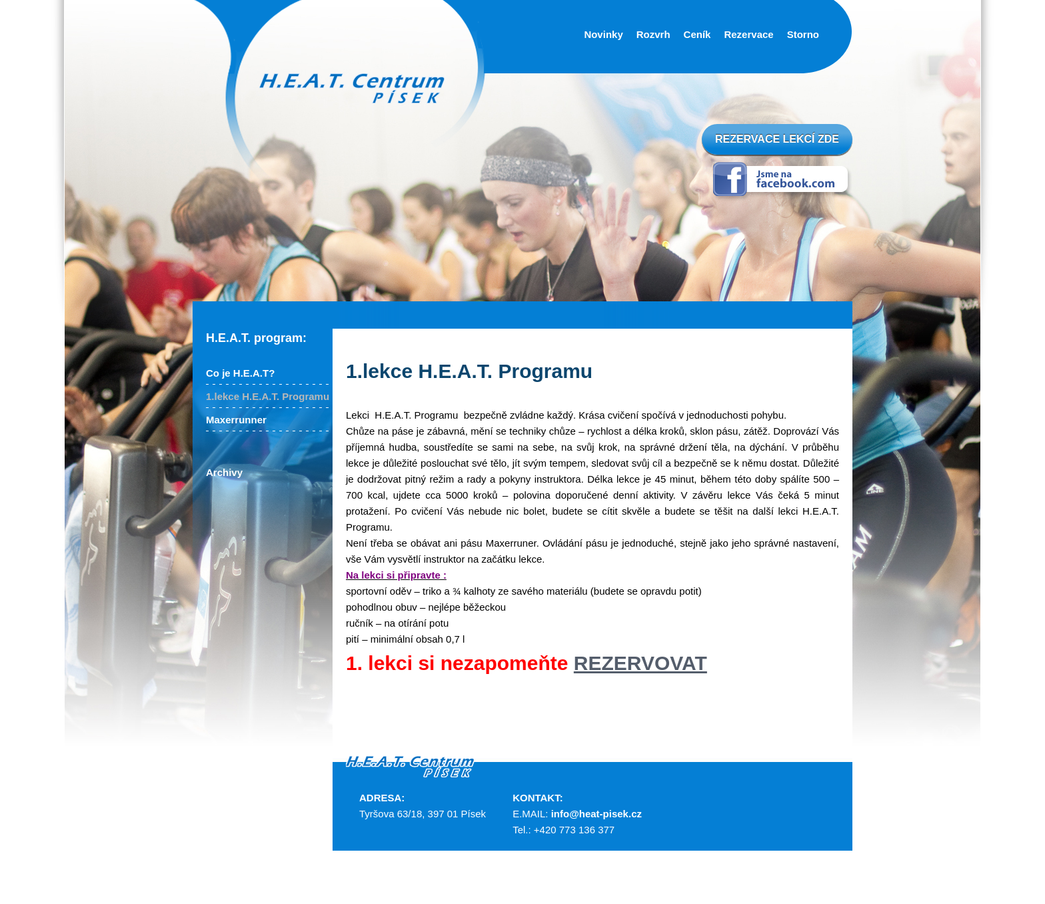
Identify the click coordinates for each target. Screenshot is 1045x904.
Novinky (603, 34)
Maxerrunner (236, 419)
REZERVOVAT (640, 663)
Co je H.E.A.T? (240, 373)
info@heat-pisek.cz (596, 813)
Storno (803, 34)
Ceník (697, 34)
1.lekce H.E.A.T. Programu (267, 396)
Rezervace (748, 34)
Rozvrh (653, 34)
